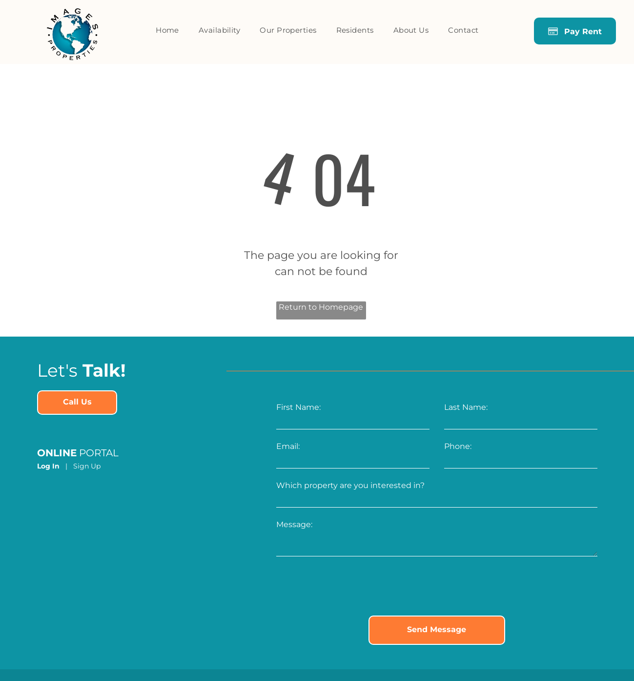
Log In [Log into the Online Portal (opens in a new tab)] (48, 466)
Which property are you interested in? (350, 485)
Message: (294, 524)
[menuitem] (167, 30)
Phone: (457, 446)
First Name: (298, 407)
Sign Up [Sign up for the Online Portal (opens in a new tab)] (87, 466)
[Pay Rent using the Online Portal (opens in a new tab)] (575, 31)
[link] (77, 402)
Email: (288, 446)
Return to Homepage (321, 307)
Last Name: (466, 407)
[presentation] (350, 587)
